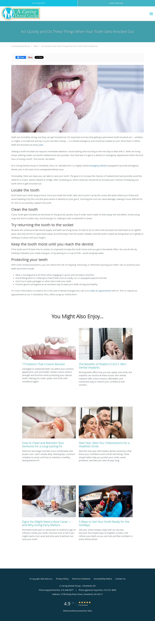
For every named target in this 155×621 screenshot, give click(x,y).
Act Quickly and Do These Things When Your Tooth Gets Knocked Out (69, 46)
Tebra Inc (48, 579)
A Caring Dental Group (20, 46)
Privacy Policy (62, 578)
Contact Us (120, 578)
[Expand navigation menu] (151, 13)
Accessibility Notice (103, 578)
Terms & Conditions (81, 578)
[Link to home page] (20, 13)
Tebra (89, 610)
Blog (35, 46)
